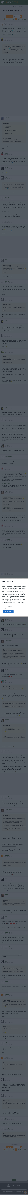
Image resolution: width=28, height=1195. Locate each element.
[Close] (25, 581)
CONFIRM (8, 611)
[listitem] (14, 607)
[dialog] (14, 597)
